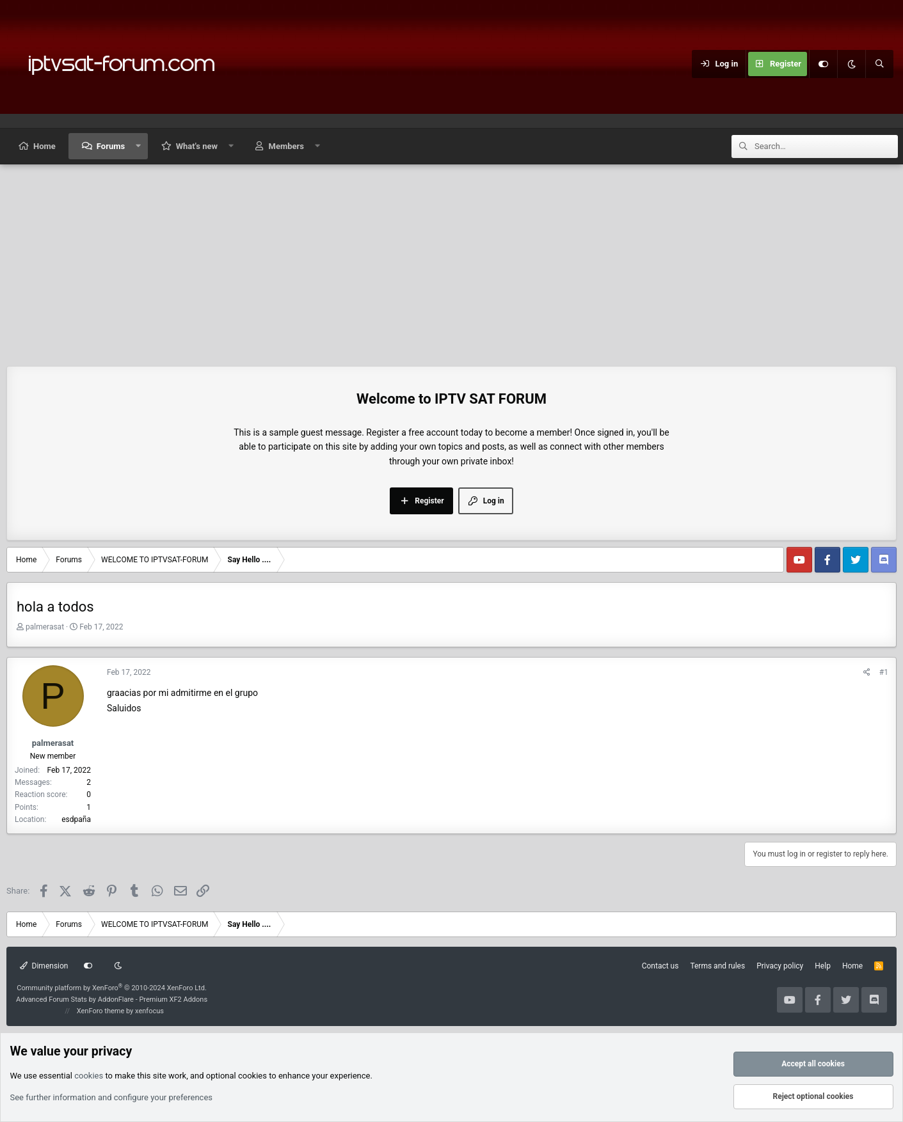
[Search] (879, 64)
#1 (883, 672)
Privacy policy (779, 965)
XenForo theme (101, 1011)
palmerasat (45, 626)
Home (44, 146)
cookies (88, 1075)
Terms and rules (717, 965)
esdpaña (76, 819)
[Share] (867, 673)
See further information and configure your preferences (111, 1097)
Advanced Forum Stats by (111, 999)
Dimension (44, 965)
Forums (111, 146)
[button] (138, 146)
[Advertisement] (452, 260)
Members (286, 146)
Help (823, 965)
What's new (197, 146)
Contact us (660, 965)
